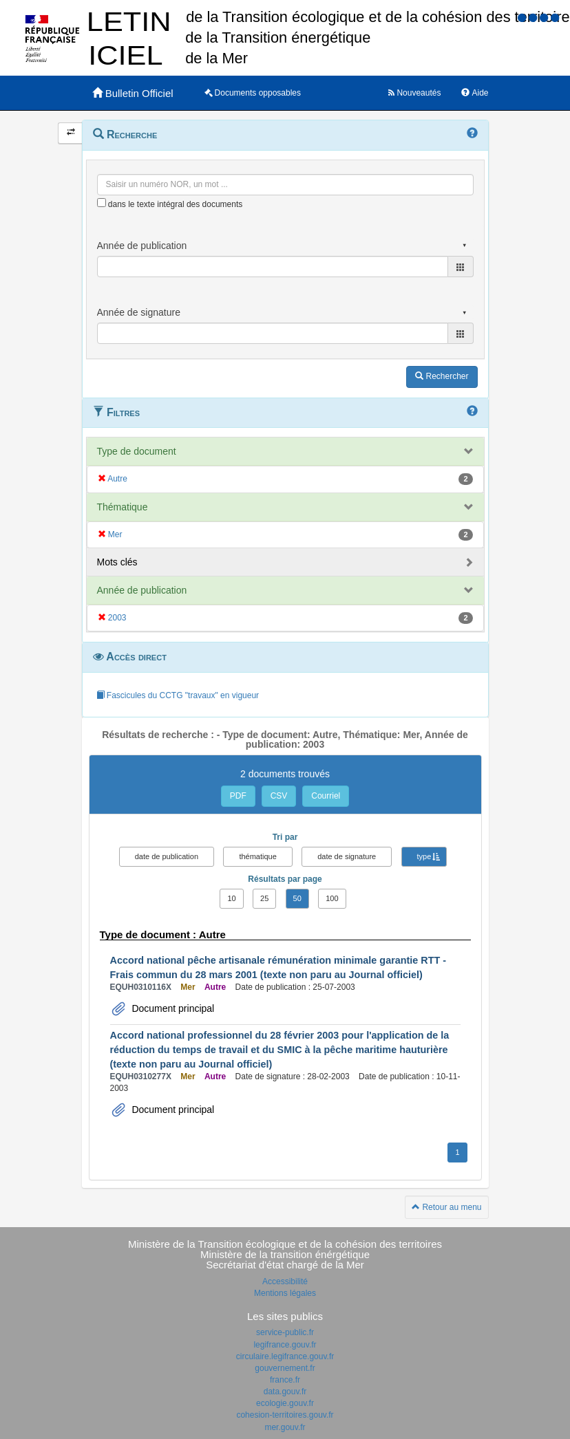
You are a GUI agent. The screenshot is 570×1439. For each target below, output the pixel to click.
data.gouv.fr (285, 1391)
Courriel (325, 796)
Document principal (172, 1008)
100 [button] (332, 898)
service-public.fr (285, 1332)
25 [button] (264, 898)
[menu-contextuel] (101, 202)
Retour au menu (446, 1207)
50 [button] (297, 898)
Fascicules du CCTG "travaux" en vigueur (178, 695)
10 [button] (231, 898)
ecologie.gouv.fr (285, 1403)
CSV (279, 796)
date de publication (166, 856)
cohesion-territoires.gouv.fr (284, 1415)
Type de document (136, 451)
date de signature (346, 856)
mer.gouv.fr (284, 1427)
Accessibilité (285, 1281)
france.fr (285, 1380)
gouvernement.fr (285, 1368)
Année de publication (142, 590)
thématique (257, 856)
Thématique (122, 506)
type (424, 856)
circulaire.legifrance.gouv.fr (285, 1356)
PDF (238, 796)
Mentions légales (285, 1293)
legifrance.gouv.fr (284, 1345)
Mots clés (117, 561)
